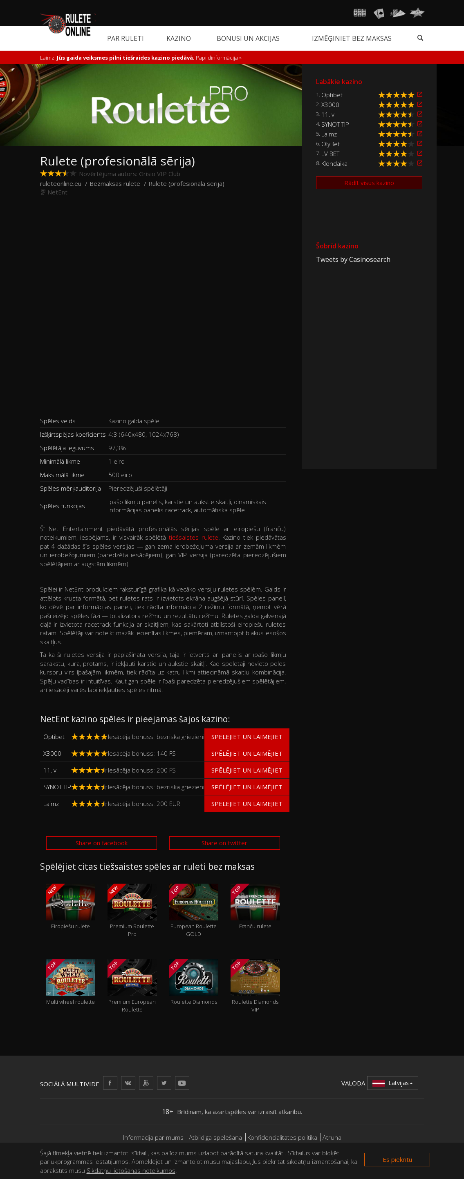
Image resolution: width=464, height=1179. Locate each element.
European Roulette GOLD (194, 911)
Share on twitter (224, 843)
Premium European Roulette (132, 986)
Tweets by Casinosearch (353, 259)
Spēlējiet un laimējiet (246, 736)
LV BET (330, 153)
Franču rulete (255, 907)
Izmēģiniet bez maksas (352, 38)
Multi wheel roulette (71, 982)
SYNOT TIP (57, 787)
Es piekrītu (397, 1159)
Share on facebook (102, 843)
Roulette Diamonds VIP (255, 986)
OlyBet (330, 143)
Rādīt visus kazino (369, 183)
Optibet (54, 736)
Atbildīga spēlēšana (215, 1137)
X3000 (52, 753)
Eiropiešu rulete (71, 907)
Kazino (178, 38)
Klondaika (334, 163)
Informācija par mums (153, 1137)
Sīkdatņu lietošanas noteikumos (131, 1170)
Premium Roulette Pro (132, 911)
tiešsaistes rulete (193, 537)
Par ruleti (125, 38)
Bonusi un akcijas (248, 38)
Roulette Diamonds (194, 982)
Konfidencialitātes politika (282, 1137)
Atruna (332, 1137)
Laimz (51, 803)
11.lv (49, 770)
